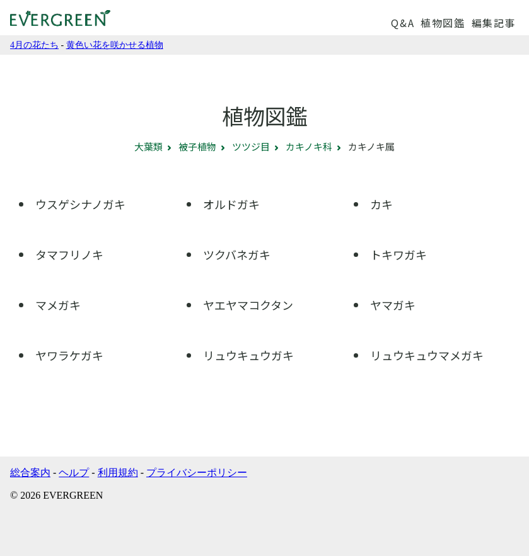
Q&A (402, 22)
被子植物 (197, 146)
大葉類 (148, 146)
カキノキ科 (309, 146)
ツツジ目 (251, 146)
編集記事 (494, 22)
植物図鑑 (443, 22)
